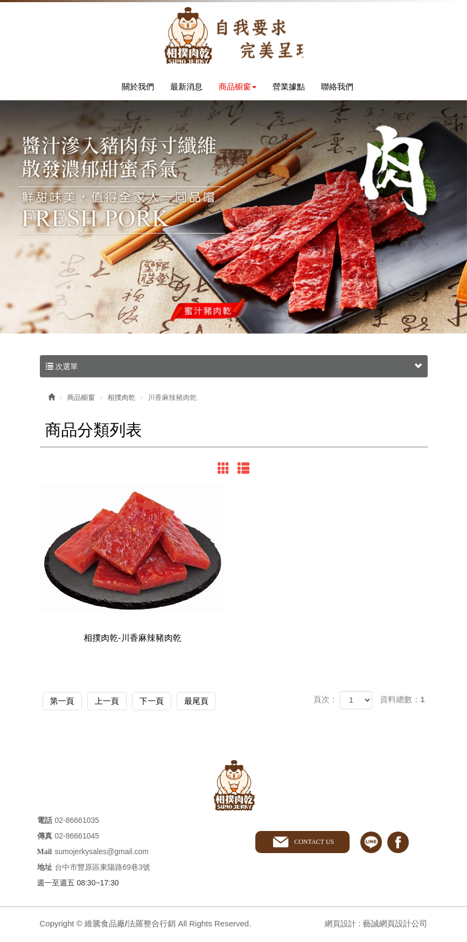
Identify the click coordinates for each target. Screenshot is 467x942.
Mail (44, 854)
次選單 (234, 369)
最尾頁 (223, 703)
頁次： (325, 702)
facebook (398, 844)
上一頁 (118, 703)
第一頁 (66, 703)
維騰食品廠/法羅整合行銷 (233, 36)
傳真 (44, 838)
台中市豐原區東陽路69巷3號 (102, 869)
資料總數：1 (402, 702)
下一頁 (170, 703)
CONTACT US (313, 844)
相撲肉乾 (122, 401)
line (371, 844)
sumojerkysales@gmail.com (102, 853)
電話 (44, 823)
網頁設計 (340, 925)
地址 (44, 869)
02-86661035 (77, 822)
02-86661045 (77, 838)
